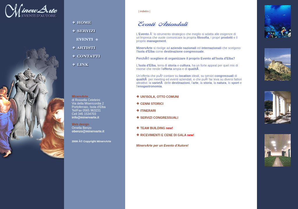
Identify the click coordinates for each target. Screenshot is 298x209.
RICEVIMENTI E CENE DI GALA (165, 135)
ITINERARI (146, 110)
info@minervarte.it (85, 117)
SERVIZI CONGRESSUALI (157, 117)
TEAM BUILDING (154, 128)
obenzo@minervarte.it (88, 131)
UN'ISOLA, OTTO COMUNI (157, 96)
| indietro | (144, 11)
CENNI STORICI (149, 103)
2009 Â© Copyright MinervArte (91, 141)
